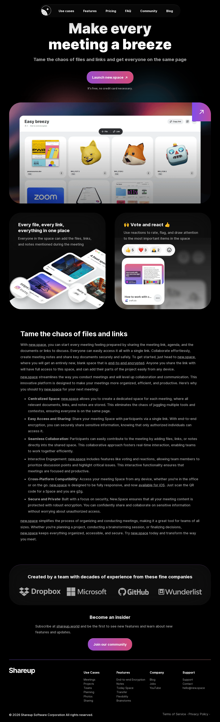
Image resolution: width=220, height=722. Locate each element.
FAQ (128, 11)
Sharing (88, 700)
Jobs (153, 683)
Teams (88, 687)
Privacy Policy (198, 714)
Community (148, 11)
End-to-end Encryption (131, 679)
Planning (89, 692)
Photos (88, 696)
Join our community (110, 644)
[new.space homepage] (46, 11)
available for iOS (152, 485)
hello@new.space (194, 687)
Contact (188, 683)
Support (188, 679)
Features (89, 11)
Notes (120, 683)
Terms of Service (174, 714)
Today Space (125, 687)
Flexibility (122, 696)
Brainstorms (124, 700)
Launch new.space (110, 77)
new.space (37, 345)
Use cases (66, 11)
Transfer (122, 692)
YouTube (155, 687)
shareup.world (68, 626)
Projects (89, 683)
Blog (169, 11)
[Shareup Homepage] (22, 685)
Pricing (111, 11)
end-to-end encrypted (126, 363)
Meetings (89, 679)
